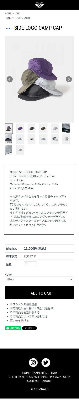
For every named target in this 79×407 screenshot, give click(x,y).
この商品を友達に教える (25, 312)
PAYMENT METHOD (44, 373)
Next (69, 79)
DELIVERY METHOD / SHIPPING (28, 377)
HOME (8, 13)
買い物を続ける (19, 320)
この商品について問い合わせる (29, 316)
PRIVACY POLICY (60, 377)
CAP (17, 13)
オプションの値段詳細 (23, 304)
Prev (10, 79)
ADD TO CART (39, 293)
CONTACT (33, 381)
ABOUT (47, 381)
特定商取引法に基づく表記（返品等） (33, 308)
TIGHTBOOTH (22, 17)
